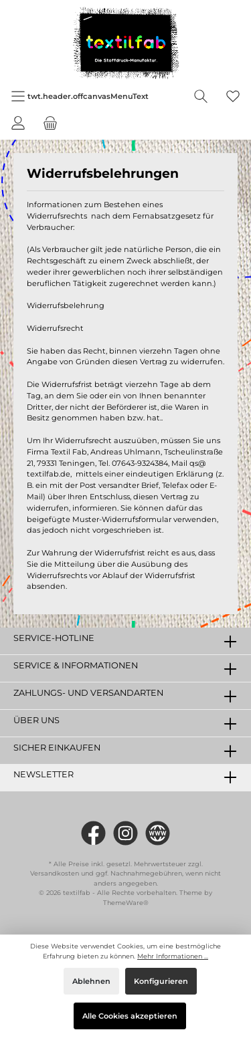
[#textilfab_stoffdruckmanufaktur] (125, 833)
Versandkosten (54, 873)
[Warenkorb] (50, 123)
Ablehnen (91, 981)
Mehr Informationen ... (172, 956)
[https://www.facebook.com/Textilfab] (93, 833)
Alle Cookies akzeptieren (129, 1016)
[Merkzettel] (233, 96)
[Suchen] (201, 96)
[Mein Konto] (18, 123)
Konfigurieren (161, 981)
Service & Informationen (75, 665)
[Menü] (79, 96)
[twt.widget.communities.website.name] (158, 833)
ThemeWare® (126, 902)
